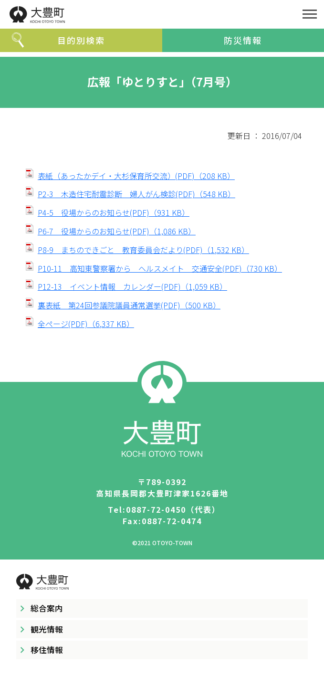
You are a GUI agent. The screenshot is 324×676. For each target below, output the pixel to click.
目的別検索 (81, 40)
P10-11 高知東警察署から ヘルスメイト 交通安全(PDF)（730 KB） (160, 268)
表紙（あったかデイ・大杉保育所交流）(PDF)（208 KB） (136, 175)
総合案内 (47, 608)
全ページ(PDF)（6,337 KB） (86, 323)
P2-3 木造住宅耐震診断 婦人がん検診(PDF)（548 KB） (136, 194)
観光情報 (47, 629)
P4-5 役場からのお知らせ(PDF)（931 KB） (113, 212)
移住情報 (47, 649)
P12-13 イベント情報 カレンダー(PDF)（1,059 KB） (132, 286)
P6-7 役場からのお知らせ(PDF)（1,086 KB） (117, 231)
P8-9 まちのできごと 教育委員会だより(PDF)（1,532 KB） (143, 249)
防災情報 (243, 40)
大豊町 (147, 14)
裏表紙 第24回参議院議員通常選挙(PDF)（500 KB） (129, 305)
